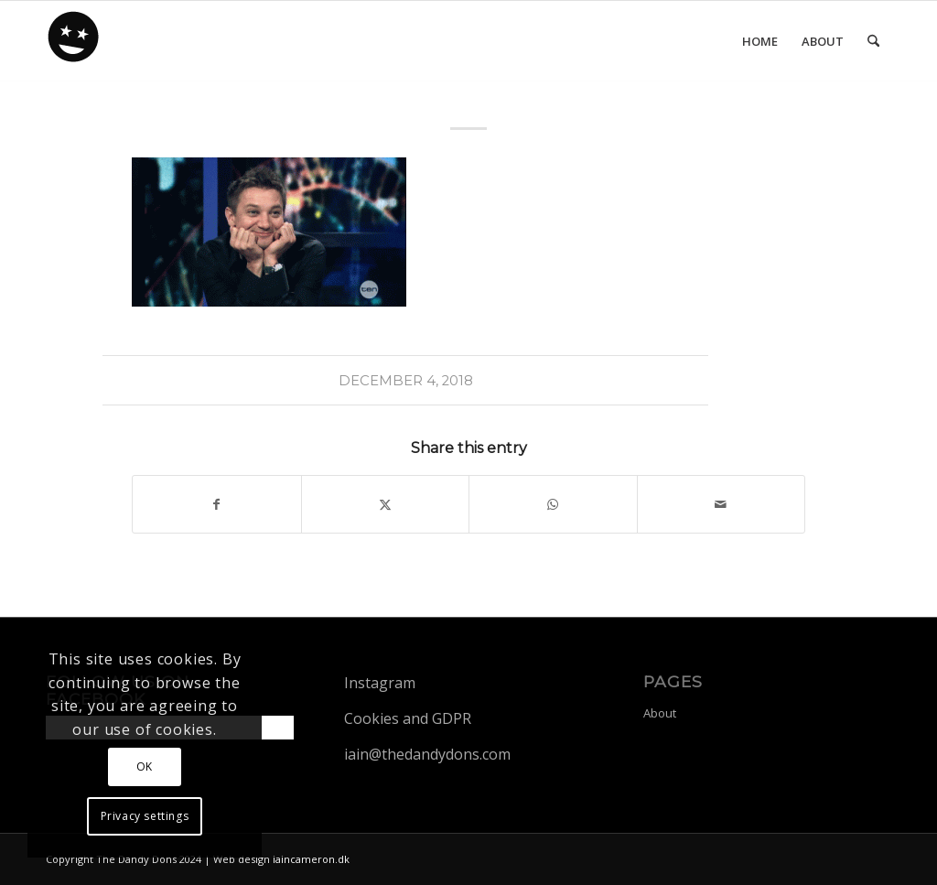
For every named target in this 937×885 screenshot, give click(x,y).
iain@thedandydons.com (427, 754)
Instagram (379, 683)
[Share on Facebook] (217, 504)
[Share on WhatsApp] (553, 504)
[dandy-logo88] (74, 43)
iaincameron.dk (311, 859)
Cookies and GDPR (407, 718)
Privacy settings (145, 816)
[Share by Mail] (721, 504)
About (659, 713)
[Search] (873, 41)
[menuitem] (760, 41)
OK (144, 766)
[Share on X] (385, 504)
